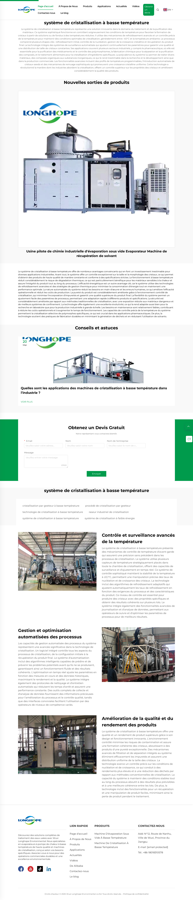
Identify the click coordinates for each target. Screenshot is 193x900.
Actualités (121, 6)
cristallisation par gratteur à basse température (51, 505)
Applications (104, 6)
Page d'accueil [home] (45, 6)
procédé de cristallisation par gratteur (108, 505)
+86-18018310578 (153, 852)
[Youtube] (30, 869)
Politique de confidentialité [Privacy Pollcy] (136, 894)
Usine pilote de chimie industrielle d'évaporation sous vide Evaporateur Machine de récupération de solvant (96, 253)
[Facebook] (21, 869)
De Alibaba (76, 865)
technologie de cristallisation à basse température (53, 512)
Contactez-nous (46, 13)
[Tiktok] (40, 869)
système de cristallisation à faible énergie (110, 518)
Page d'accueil (78, 833)
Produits (87, 6)
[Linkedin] (49, 869)
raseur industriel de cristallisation (109, 512)
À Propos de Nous (68, 6)
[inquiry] (189, 439)
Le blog (64, 13)
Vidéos (135, 6)
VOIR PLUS (27, 402)
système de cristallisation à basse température (51, 518)
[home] (26, 9)
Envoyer (96, 473)
